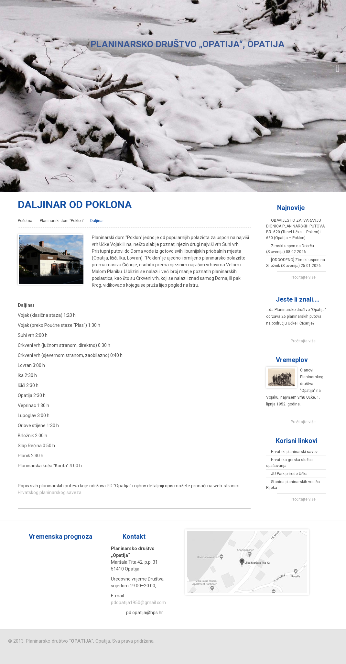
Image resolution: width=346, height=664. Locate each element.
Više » (164, 536)
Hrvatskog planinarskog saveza (49, 492)
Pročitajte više (303, 277)
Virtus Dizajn (48, 653)
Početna (25, 220)
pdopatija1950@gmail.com (138, 602)
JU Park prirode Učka (289, 473)
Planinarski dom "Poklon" (62, 220)
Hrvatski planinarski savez (294, 451)
